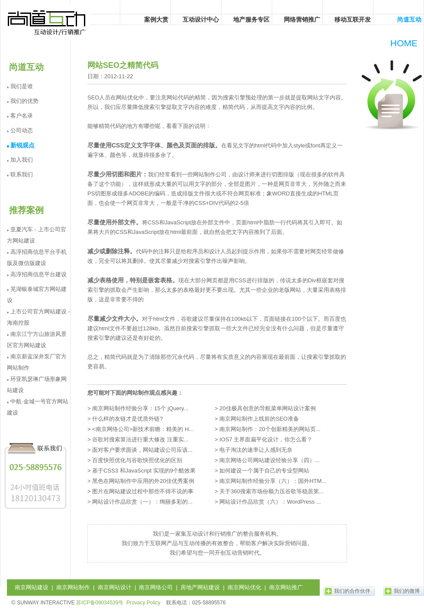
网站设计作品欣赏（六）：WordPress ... (270, 501)
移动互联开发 (352, 19)
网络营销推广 (302, 19)
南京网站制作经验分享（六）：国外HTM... (272, 481)
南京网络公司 (156, 587)
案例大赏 (156, 19)
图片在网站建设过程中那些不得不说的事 (142, 491)
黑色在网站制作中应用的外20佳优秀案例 (143, 481)
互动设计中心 (201, 19)
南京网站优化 (244, 587)
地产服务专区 (251, 19)
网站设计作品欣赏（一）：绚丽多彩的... (142, 501)
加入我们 (21, 159)
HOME (404, 43)
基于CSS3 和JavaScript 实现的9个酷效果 (144, 470)
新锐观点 (22, 145)
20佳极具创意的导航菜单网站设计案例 (267, 408)
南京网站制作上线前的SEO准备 (259, 418)
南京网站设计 (115, 587)
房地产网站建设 (200, 587)
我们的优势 (24, 101)
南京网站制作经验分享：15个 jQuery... (140, 408)
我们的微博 (407, 591)
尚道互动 (47, 21)
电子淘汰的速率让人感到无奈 (255, 450)
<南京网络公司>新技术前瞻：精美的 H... (142, 429)
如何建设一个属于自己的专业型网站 (264, 470)
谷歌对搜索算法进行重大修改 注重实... (140, 439)
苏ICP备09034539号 (99, 603)
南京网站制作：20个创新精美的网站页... (269, 429)
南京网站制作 (73, 587)
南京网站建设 (31, 587)
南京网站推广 (286, 587)
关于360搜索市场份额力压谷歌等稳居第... (271, 491)
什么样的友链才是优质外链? (127, 418)
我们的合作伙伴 (352, 591)
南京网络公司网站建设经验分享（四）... (269, 460)
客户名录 (21, 115)
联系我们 (21, 174)
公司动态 (21, 130)
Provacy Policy (143, 603)
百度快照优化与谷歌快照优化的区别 (137, 460)
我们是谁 (21, 86)
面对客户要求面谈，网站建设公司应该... (142, 450)
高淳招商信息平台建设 (38, 274)
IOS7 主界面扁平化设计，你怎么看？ (265, 439)
